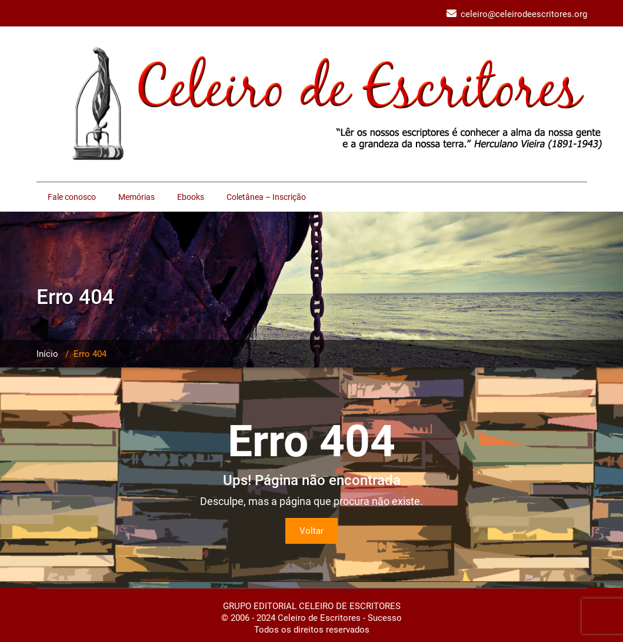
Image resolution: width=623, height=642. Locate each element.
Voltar (311, 531)
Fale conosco (72, 197)
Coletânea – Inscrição (266, 197)
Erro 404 (90, 354)
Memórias (136, 197)
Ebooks (190, 197)
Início (47, 354)
